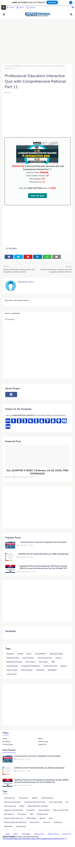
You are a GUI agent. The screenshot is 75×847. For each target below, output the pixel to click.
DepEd (22, 806)
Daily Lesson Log (10, 806)
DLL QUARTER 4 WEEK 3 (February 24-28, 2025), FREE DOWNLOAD (38, 472)
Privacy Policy (8, 744)
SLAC (51, 818)
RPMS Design (31, 818)
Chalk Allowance (47, 798)
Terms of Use (43, 741)
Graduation (31, 810)
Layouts (58, 658)
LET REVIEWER (15, 66)
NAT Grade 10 (31, 662)
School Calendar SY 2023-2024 (15, 822)
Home (10, 7)
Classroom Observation (12, 802)
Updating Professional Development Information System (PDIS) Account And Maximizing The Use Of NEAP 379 (43, 567)
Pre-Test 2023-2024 (50, 666)
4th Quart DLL (23, 798)
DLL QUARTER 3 (40, 654)
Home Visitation (28, 658)
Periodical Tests (12, 666)
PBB (53, 662)
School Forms (35, 822)
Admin (8, 93)
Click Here (52, 2)
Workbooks (40, 670)
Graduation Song (13, 658)
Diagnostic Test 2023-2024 (13, 810)
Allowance (10, 654)
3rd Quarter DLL (9, 798)
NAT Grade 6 (43, 662)
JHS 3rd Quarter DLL (45, 658)
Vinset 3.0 (46, 822)
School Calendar (27, 670)
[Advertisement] (37, 41)
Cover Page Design (55, 802)
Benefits (20, 654)
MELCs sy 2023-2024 (60, 810)
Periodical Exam (42, 814)
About (20, 7)
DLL (67, 802)
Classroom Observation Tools (34, 802)
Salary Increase (12, 670)
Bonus (29, 654)
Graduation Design (56, 654)
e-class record (11, 674)
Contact (30, 7)
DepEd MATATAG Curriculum (38, 806)
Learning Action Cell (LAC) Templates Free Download (43, 542)
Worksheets (52, 670)
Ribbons (64, 666)
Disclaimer (7, 741)
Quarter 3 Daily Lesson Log (13, 818)
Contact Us (42, 744)
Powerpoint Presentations (30, 666)
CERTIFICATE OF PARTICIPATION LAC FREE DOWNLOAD (43, 554)
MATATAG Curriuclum (14, 662)
